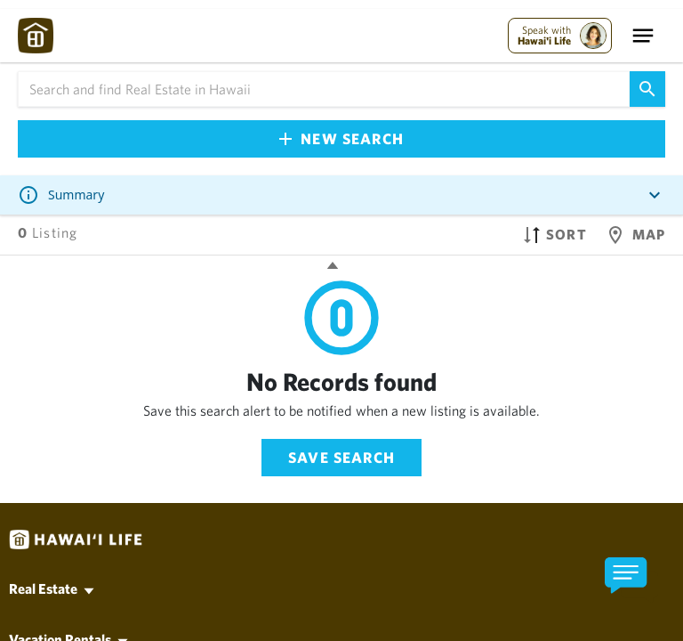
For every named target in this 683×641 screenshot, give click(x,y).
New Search (341, 138)
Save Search (341, 457)
